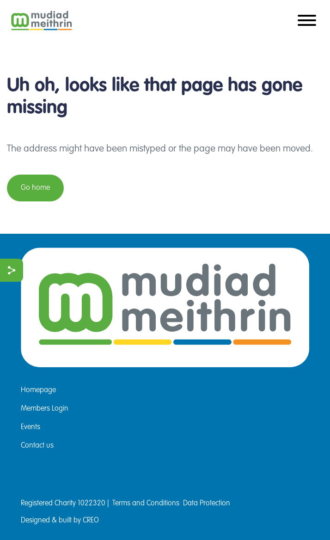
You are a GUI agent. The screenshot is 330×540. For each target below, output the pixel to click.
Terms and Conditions (145, 503)
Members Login (44, 409)
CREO (91, 520)
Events (30, 427)
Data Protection (206, 503)
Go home (35, 188)
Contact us (37, 445)
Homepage (38, 390)
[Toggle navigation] (307, 21)
